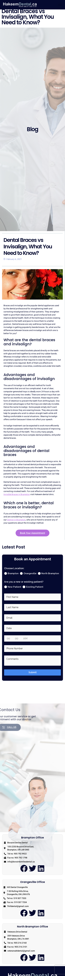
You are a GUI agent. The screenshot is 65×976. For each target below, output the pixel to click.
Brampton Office (32, 840)
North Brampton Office (32, 929)
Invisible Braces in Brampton (17, 496)
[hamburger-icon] (60, 5)
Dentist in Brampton (16, 522)
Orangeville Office (32, 884)
